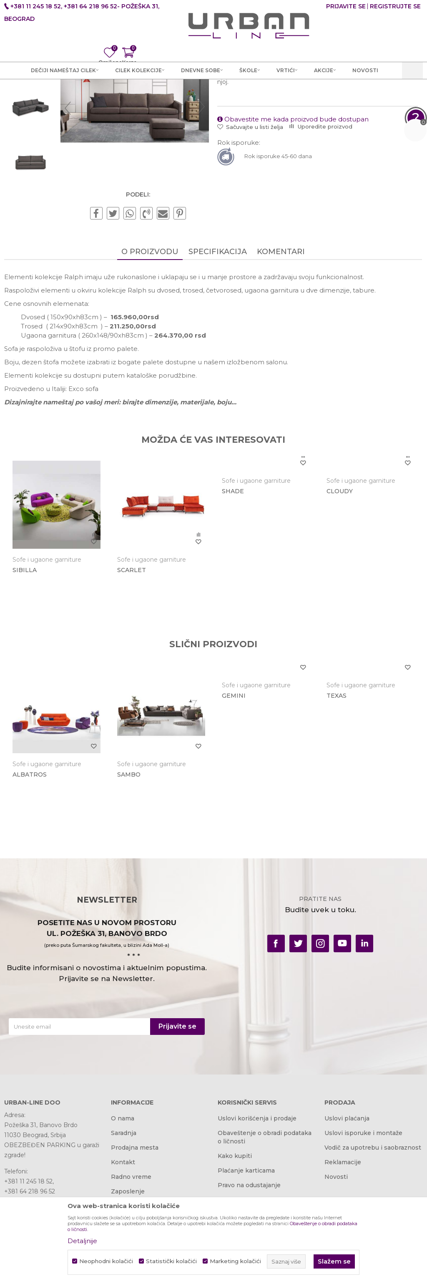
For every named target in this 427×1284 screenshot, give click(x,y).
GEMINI (233, 784)
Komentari (280, 340)
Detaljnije (82, 1241)
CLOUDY (338, 580)
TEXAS (335, 784)
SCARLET (131, 658)
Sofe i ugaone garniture (197, 92)
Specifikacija (217, 340)
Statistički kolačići (171, 1261)
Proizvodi (101, 92)
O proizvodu (149, 340)
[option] (30, 144)
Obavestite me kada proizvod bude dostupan (292, 208)
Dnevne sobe (139, 92)
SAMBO (128, 862)
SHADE (232, 580)
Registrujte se (395, 6)
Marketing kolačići (235, 1261)
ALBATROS (30, 862)
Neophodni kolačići (106, 1261)
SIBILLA (25, 658)
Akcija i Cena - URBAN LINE (43, 92)
